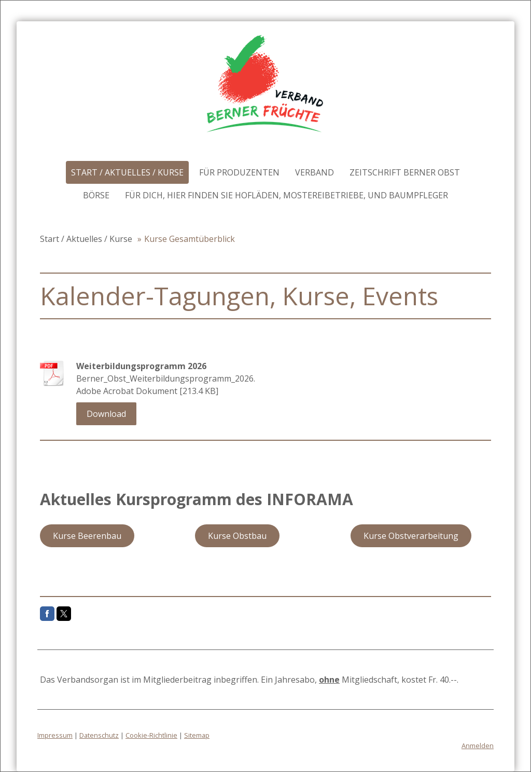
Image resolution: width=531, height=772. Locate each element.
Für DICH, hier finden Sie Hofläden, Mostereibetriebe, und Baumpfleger (286, 195)
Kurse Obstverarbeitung (411, 535)
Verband (314, 172)
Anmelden (478, 745)
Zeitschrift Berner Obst (405, 172)
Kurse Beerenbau (87, 535)
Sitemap (196, 735)
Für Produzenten (239, 172)
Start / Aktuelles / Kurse (127, 172)
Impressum (55, 735)
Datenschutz (99, 735)
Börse (96, 195)
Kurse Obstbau (237, 535)
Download (106, 413)
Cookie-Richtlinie (151, 735)
